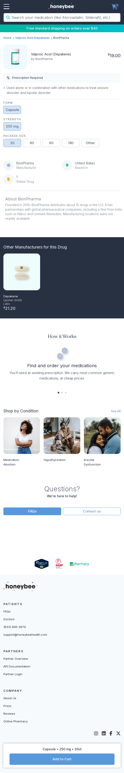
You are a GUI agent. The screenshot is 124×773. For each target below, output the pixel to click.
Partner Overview (15, 658)
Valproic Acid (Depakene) (32, 37)
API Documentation (16, 666)
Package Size (14, 136)
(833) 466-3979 (14, 627)
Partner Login (12, 674)
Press (7, 706)
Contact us (92, 511)
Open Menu (6, 7)
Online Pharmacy (15, 721)
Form (8, 102)
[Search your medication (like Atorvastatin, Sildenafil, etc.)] (65, 17)
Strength (12, 119)
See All (116, 411)
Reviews (9, 713)
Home (7, 37)
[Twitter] (118, 733)
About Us (9, 698)
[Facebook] (110, 733)
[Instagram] (96, 733)
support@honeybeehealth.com (25, 634)
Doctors (9, 619)
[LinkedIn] (104, 733)
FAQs (32, 511)
